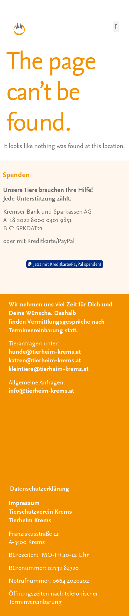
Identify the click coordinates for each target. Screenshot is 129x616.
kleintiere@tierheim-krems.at (48, 368)
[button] (116, 26)
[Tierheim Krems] (64, 438)
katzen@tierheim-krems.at (45, 360)
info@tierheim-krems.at (41, 390)
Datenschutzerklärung (39, 488)
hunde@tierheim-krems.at (45, 351)
